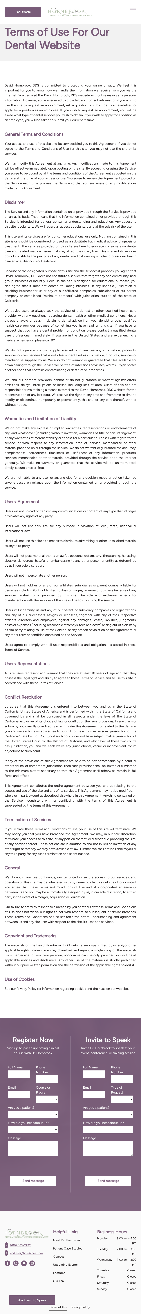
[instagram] (16, 1263)
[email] (32, 1263)
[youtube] (24, 1263)
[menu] (133, 8)
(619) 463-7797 (20, 1245)
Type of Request (117, 1089)
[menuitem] (72, 1240)
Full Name (15, 1067)
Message (14, 1138)
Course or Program (43, 1089)
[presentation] (36, 1165)
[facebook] (7, 1263)
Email (12, 1087)
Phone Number (42, 1069)
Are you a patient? (21, 1108)
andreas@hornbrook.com (26, 1253)
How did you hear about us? (28, 1123)
